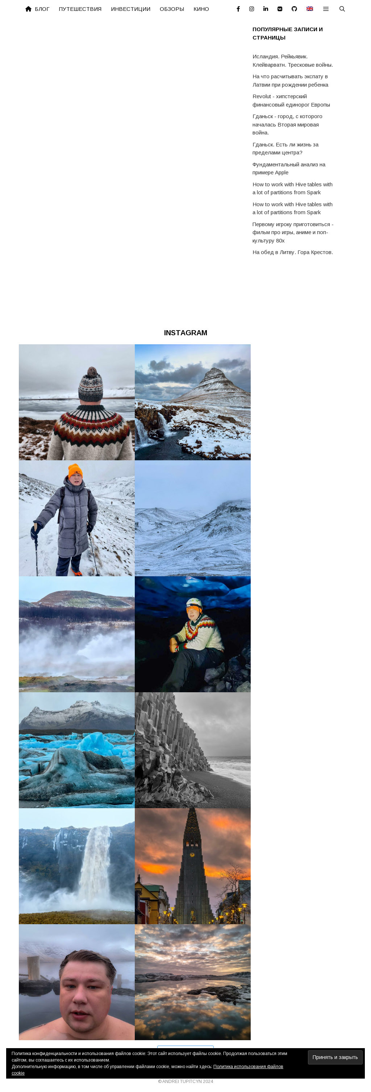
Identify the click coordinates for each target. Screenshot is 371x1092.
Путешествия (80, 9)
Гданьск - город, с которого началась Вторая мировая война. (287, 124)
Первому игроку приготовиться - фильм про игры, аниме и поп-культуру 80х (293, 232)
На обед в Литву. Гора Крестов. (293, 252)
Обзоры (172, 9)
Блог (37, 9)
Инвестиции (130, 9)
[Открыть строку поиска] (342, 9)
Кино (201, 9)
